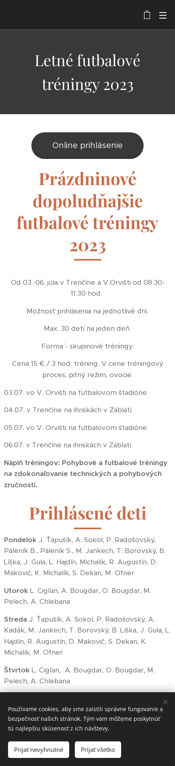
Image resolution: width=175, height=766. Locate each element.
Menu (163, 15)
